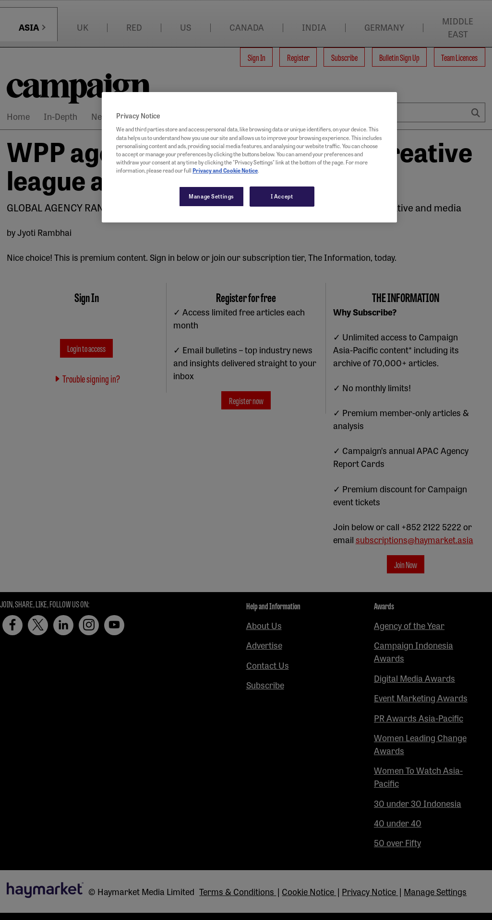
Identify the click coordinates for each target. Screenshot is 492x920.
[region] (249, 157)
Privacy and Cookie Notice (225, 170)
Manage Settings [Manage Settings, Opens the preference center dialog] (211, 196)
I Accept (282, 196)
